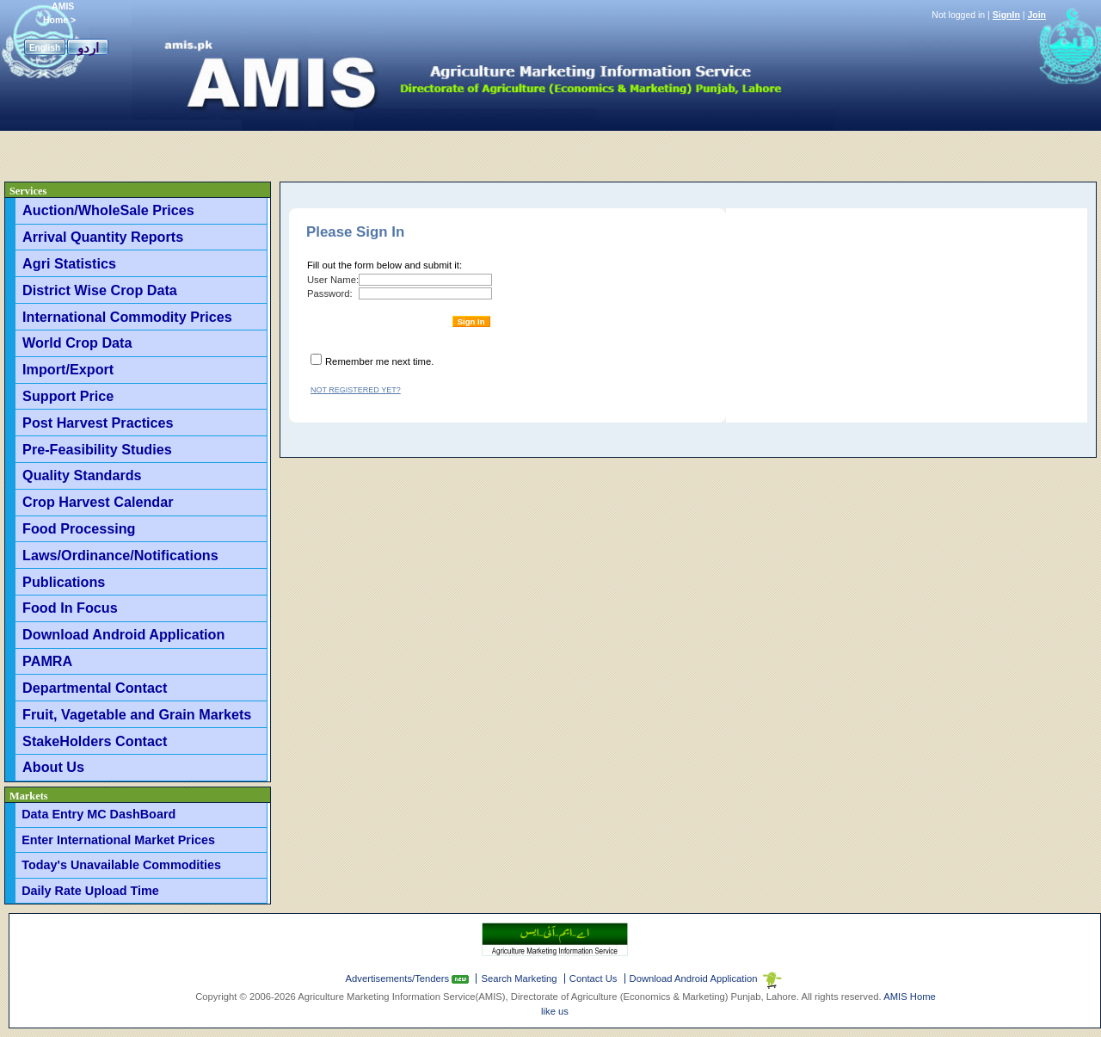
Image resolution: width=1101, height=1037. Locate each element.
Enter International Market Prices (118, 840)
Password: (330, 293)
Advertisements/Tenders (399, 978)
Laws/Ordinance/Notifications (120, 555)
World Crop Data (77, 342)
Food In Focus (70, 607)
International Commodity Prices (127, 316)
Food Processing (78, 528)
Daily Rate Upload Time (90, 891)
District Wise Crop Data (99, 290)
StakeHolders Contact (94, 741)
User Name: (333, 280)
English (44, 47)
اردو (88, 47)
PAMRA (47, 661)
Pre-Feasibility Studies (97, 449)
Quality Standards (82, 475)
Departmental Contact (94, 687)
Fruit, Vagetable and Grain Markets (136, 714)
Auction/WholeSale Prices (108, 210)
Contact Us (593, 978)
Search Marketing (519, 978)
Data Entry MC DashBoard (98, 814)
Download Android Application (123, 634)
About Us (53, 767)
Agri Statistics (69, 263)
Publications (63, 581)
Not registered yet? (356, 390)
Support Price (68, 396)
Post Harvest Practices (97, 422)
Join (1036, 14)
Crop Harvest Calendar (97, 501)
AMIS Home (909, 996)
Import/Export (68, 369)
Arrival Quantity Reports (102, 236)
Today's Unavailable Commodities (121, 865)
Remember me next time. (379, 361)
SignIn (1006, 14)
